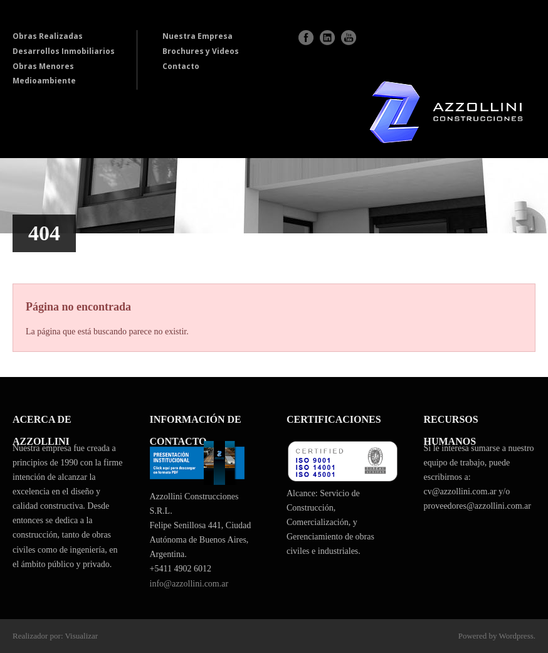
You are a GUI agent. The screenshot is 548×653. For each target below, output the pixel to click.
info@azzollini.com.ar (189, 583)
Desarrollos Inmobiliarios (64, 51)
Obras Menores (43, 66)
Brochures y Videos (200, 51)
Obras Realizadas (48, 36)
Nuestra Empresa (197, 36)
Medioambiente (44, 80)
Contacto (180, 66)
